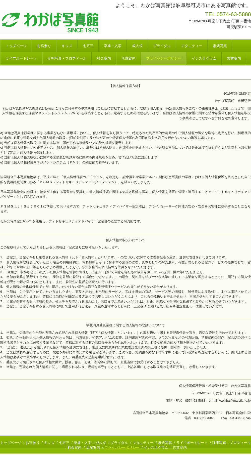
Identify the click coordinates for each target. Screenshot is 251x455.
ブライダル (162, 46)
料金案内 (104, 58)
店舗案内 (128, 58)
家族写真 (220, 46)
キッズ (67, 46)
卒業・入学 (112, 46)
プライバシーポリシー (163, 58)
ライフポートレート (21, 58)
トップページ (16, 46)
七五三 (88, 46)
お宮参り (44, 46)
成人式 (137, 46)
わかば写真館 (51, 22)
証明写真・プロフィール (67, 58)
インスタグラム (204, 58)
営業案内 (234, 58)
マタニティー (191, 46)
